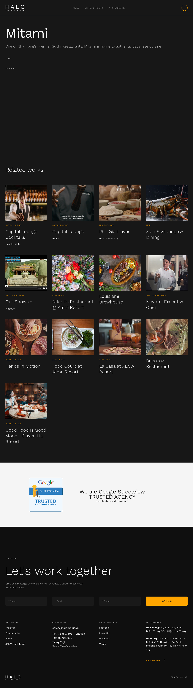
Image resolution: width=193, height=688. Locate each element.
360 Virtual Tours (15, 644)
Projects (10, 627)
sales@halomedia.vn (65, 627)
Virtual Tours (94, 8)
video (76, 8)
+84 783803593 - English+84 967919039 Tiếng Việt (68, 638)
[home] (14, 8)
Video (8, 638)
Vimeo (102, 644)
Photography (116, 8)
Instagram (105, 638)
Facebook (104, 627)
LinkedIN (104, 633)
